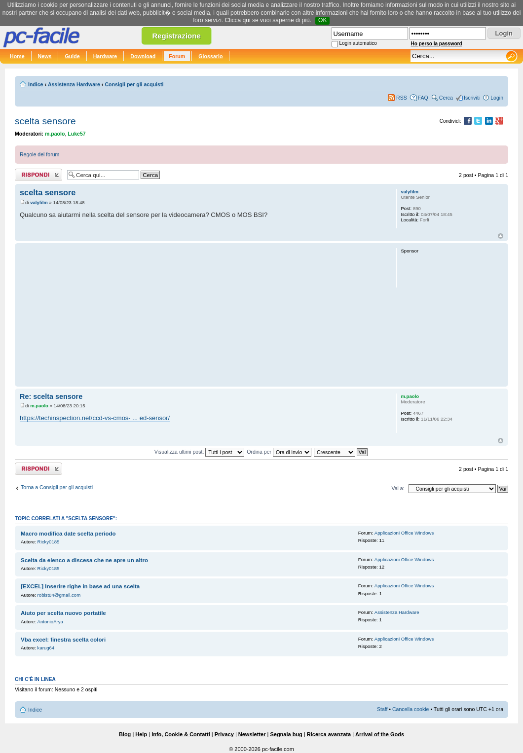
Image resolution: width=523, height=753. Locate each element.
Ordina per (279, 452)
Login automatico (358, 43)
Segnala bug (286, 734)
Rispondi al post (38, 175)
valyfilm (39, 202)
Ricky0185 (48, 541)
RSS (401, 98)
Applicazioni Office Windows (404, 533)
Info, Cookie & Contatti (180, 734)
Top (500, 236)
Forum (177, 56)
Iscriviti (472, 98)
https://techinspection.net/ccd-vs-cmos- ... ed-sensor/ (95, 418)
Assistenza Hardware (74, 84)
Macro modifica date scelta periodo (68, 534)
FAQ (423, 98)
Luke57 (76, 134)
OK (322, 20)
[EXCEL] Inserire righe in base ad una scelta (80, 586)
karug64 (46, 647)
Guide (72, 56)
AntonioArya (50, 621)
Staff (382, 709)
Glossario (210, 56)
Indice (35, 84)
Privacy (224, 734)
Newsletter (252, 734)
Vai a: (397, 488)
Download (142, 56)
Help (141, 734)
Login (496, 98)
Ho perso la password (436, 43)
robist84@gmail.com (59, 595)
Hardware (105, 56)
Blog (125, 734)
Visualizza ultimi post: (199, 452)
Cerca (446, 98)
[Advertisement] (203, 315)
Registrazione (176, 36)
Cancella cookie (410, 709)
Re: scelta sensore (51, 396)
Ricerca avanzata (329, 734)
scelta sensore (45, 121)
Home (17, 56)
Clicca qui (238, 20)
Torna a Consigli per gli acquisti (57, 487)
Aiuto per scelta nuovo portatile (63, 613)
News (45, 56)
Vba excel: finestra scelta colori (63, 640)
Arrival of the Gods (379, 734)
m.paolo (55, 134)
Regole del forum (39, 154)
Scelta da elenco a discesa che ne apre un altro (84, 560)
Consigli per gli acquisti (134, 84)
